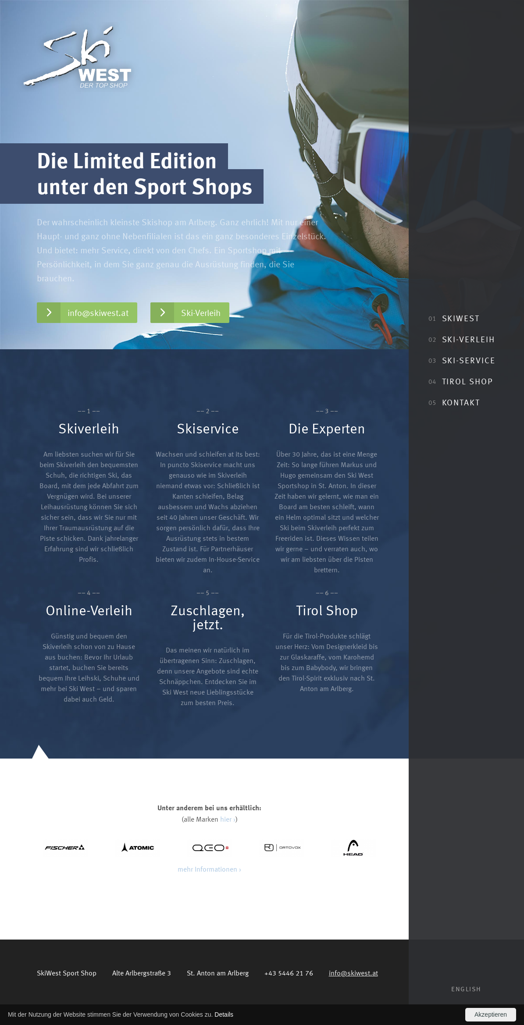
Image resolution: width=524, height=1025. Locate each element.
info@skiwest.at (82, 312)
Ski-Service (461, 360)
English (466, 989)
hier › (227, 819)
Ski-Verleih (461, 339)
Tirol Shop (460, 381)
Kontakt (454, 402)
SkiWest (453, 318)
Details (223, 1014)
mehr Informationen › (209, 869)
